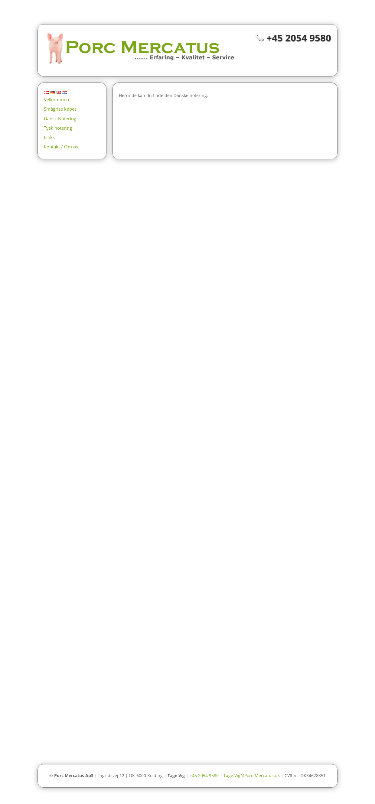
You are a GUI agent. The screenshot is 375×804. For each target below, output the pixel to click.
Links (49, 137)
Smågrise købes (60, 109)
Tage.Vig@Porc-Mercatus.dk (251, 775)
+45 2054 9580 (298, 37)
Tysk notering (58, 128)
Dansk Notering (60, 118)
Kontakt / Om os (61, 147)
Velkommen (56, 99)
